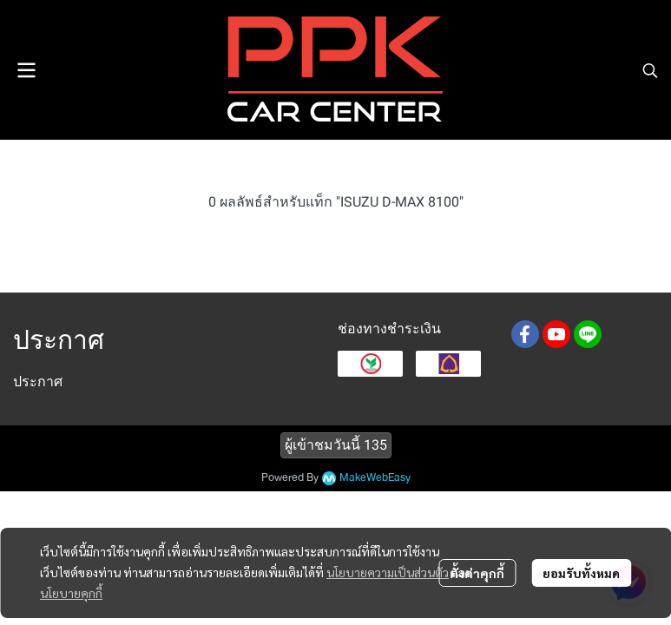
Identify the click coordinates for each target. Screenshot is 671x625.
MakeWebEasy (375, 478)
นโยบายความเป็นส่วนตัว (387, 572)
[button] (650, 70)
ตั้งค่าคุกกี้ (477, 573)
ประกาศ (37, 381)
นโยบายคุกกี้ (71, 593)
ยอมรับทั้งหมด (581, 573)
